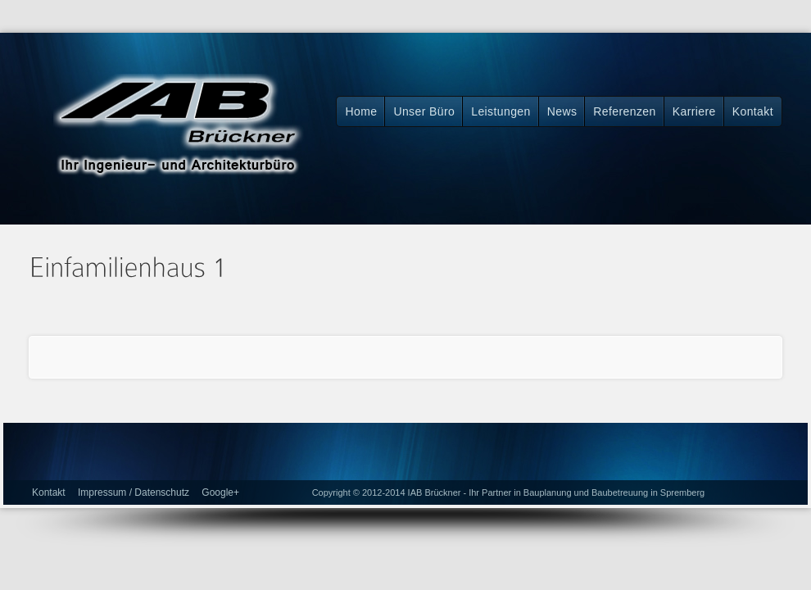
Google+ (220, 492)
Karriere (694, 111)
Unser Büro (424, 111)
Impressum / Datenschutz (133, 492)
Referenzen (624, 111)
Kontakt (752, 111)
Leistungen (501, 111)
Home (361, 111)
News (562, 111)
